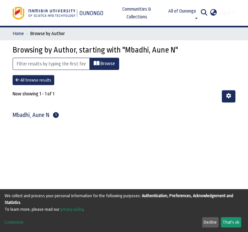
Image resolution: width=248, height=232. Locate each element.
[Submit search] (204, 13)
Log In (225, 13)
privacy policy (71, 209)
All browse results (33, 80)
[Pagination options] (228, 96)
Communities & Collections (136, 13)
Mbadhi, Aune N (31, 115)
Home (18, 33)
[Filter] (51, 64)
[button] (214, 13)
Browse (104, 63)
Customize (14, 222)
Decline (210, 222)
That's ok (230, 222)
